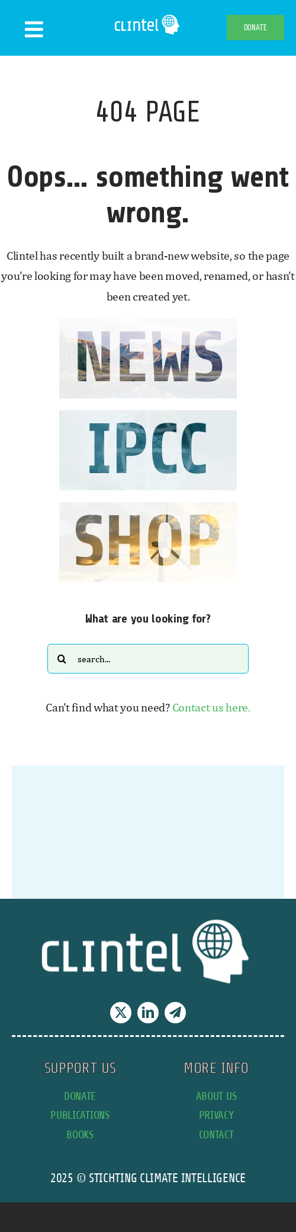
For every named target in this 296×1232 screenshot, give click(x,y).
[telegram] (175, 1012)
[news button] (148, 324)
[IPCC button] (148, 416)
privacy (216, 1115)
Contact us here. (211, 707)
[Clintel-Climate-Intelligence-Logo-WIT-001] (148, 17)
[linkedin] (148, 1012)
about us (216, 1096)
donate (80, 1096)
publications (79, 1115)
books (80, 1134)
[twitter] (120, 1012)
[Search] (62, 659)
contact (216, 1134)
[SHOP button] (148, 508)
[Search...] (148, 659)
